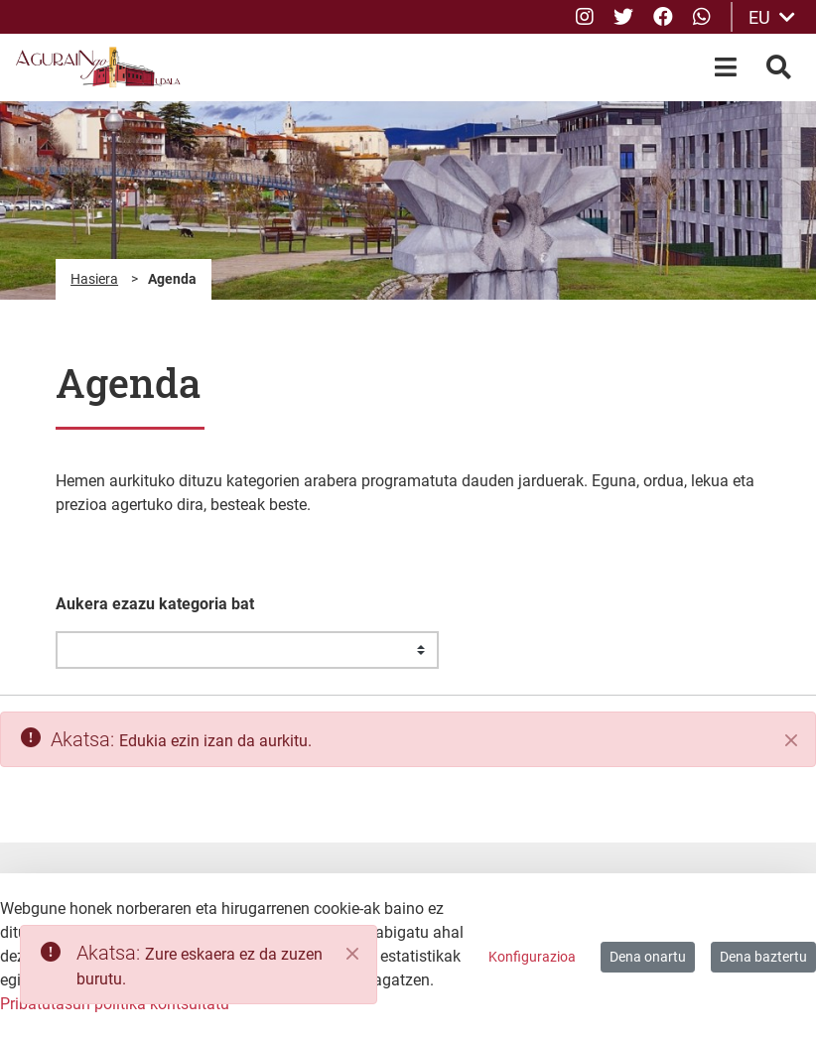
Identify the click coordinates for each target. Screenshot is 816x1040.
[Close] (352, 954)
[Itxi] (791, 740)
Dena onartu (648, 957)
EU (771, 17)
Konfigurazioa (532, 957)
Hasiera (94, 279)
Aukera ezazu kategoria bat (155, 603)
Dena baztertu (763, 957)
